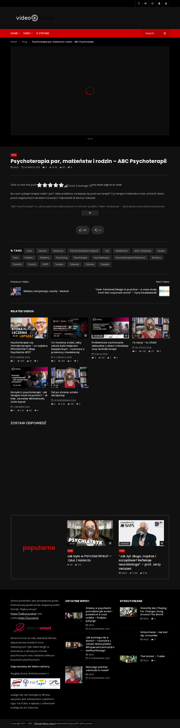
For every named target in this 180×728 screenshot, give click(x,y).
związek (105, 264)
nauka (161, 250)
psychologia (80, 257)
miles (16, 167)
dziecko (43, 250)
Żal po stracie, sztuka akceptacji (64, 394)
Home (14, 41)
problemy (45, 257)
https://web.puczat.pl (23, 613)
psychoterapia (101, 257)
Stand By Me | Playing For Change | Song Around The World (153, 611)
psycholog (61, 257)
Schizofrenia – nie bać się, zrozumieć (154, 633)
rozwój (32, 264)
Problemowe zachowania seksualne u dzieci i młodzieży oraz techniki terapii (110, 346)
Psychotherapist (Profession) (130, 257)
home (14, 33)
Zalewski (74, 264)
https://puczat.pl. (28, 618)
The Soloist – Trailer (152, 656)
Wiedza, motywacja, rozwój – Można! (46, 291)
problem (29, 257)
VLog (24, 41)
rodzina (156, 257)
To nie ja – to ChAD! (144, 342)
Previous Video (20, 281)
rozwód (17, 264)
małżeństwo (122, 250)
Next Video (162, 281)
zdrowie (90, 264)
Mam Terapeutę (143, 250)
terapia (59, 264)
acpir (29, 250)
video (27, 33)
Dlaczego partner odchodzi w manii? (97, 668)
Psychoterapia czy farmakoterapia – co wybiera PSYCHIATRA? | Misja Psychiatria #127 (29, 347)
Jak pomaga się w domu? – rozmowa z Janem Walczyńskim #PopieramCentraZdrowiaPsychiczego (100, 644)
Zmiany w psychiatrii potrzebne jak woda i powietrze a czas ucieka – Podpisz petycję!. (99, 614)
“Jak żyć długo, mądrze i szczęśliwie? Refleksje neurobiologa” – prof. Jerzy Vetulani (140, 562)
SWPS (45, 264)
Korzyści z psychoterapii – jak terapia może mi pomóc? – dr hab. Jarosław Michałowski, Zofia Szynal (29, 397)
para (15, 257)
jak (107, 250)
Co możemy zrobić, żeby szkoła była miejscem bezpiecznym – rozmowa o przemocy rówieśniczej (68, 347)
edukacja (58, 250)
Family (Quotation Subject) (84, 250)
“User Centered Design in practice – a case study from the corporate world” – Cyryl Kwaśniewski (126, 291)
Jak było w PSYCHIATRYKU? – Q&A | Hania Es (89, 558)
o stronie (42, 33)
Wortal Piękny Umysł (45, 723)
